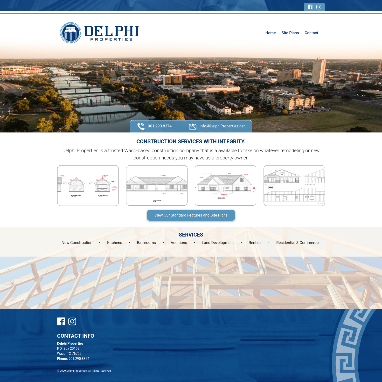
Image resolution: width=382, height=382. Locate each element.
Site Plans (290, 33)
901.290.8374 (154, 126)
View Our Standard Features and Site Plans (191, 215)
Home (270, 33)
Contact (311, 33)
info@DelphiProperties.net (217, 126)
